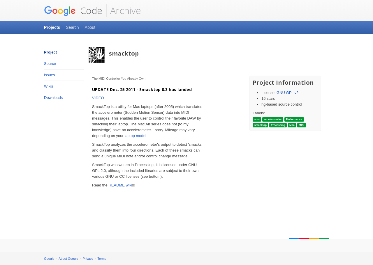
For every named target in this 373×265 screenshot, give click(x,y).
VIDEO (98, 98)
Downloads (53, 97)
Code (73, 10)
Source (50, 63)
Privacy (88, 258)
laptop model (135, 136)
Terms (102, 258)
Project (50, 52)
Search (72, 27)
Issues (49, 75)
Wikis (48, 86)
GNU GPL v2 (287, 92)
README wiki (120, 185)
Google (49, 258)
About (90, 27)
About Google (68, 258)
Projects (52, 27)
